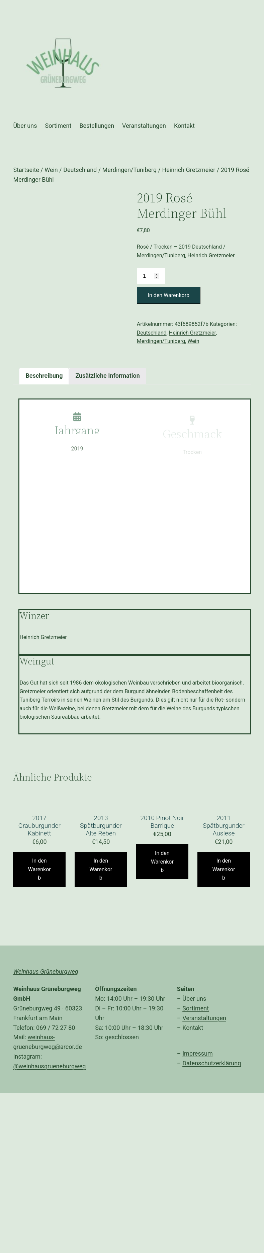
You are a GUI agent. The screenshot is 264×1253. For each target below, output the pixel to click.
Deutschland (80, 169)
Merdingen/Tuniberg (129, 169)
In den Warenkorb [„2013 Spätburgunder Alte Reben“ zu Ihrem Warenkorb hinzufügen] (100, 869)
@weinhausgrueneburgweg (49, 1066)
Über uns (194, 998)
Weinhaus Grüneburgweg (45, 971)
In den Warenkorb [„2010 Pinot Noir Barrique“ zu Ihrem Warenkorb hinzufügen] (162, 861)
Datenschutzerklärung (211, 1063)
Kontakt (192, 1027)
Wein (51, 169)
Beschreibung (44, 375)
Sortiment (195, 1008)
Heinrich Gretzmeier (188, 169)
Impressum (197, 1053)
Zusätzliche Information (107, 375)
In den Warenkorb (168, 295)
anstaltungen (208, 1017)
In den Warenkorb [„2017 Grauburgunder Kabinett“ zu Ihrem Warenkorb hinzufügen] (39, 869)
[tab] (44, 376)
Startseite (26, 169)
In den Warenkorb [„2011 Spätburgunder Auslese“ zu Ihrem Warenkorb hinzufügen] (223, 869)
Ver (186, 1017)
